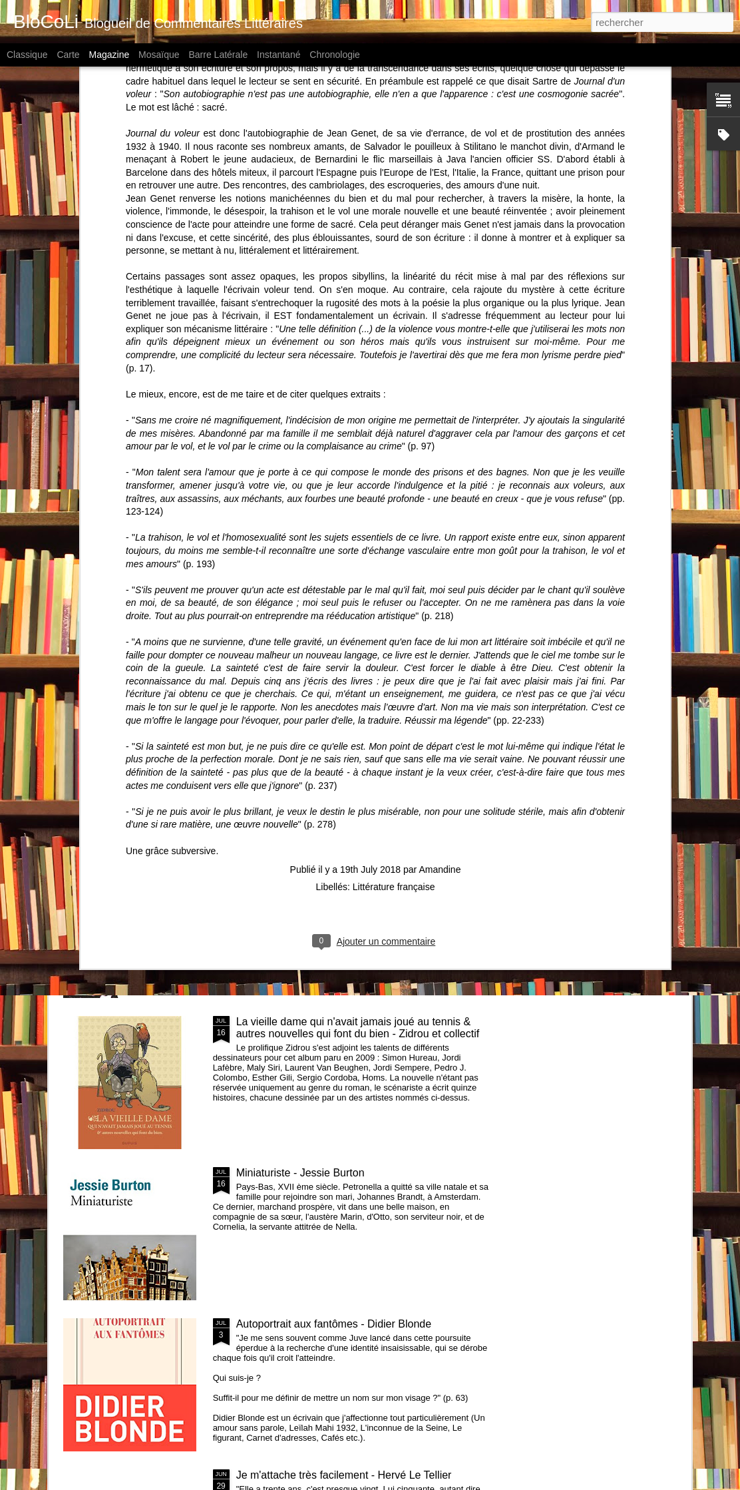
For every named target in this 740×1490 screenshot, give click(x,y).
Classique (27, 54)
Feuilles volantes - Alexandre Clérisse (445, 612)
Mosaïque (158, 54)
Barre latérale (218, 54)
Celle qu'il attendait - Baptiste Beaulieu (292, 612)
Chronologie (334, 54)
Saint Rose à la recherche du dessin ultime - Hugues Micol (609, 618)
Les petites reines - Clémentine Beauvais (333, 719)
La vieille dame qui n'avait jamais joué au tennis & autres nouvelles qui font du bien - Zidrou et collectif (358, 1027)
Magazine (109, 54)
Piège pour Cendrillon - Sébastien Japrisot (336, 870)
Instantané (278, 54)
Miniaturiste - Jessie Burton (300, 1172)
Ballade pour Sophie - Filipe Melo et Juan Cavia (138, 618)
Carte (68, 54)
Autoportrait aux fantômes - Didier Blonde (333, 1324)
